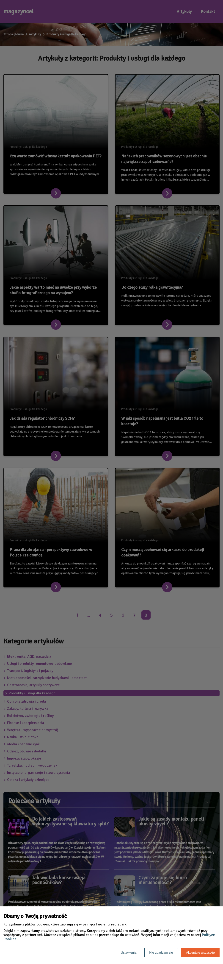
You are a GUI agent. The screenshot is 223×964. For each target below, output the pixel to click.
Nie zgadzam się (161, 952)
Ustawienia (128, 952)
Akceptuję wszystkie (200, 952)
